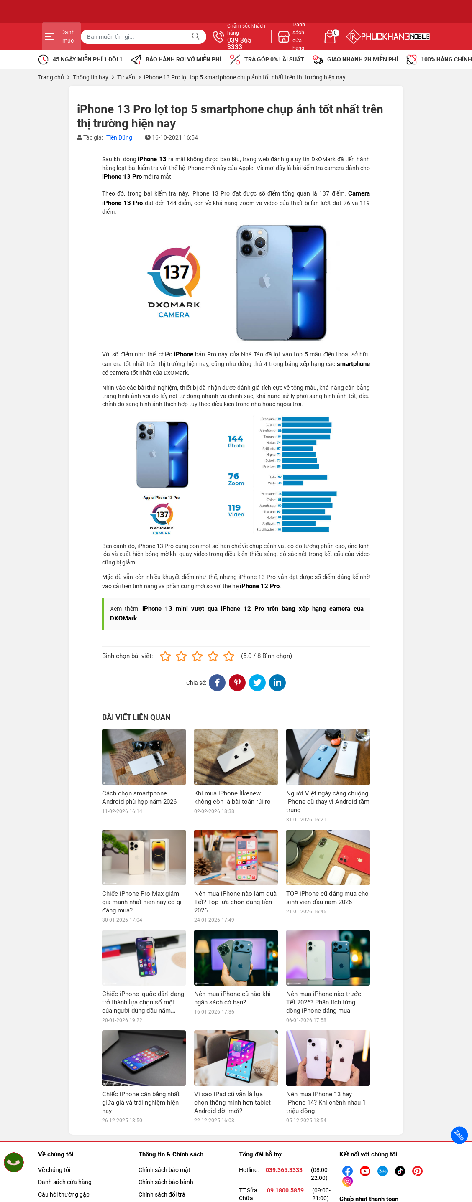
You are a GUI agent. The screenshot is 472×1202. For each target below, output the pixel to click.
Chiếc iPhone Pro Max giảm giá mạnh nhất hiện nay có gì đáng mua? (142, 902)
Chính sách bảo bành (166, 1182)
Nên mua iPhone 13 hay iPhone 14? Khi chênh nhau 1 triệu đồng (326, 1102)
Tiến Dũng (119, 137)
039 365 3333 (327, 44)
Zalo (459, 1135)
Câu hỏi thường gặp (64, 1194)
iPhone (183, 354)
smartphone (353, 364)
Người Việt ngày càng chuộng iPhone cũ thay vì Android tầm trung (327, 802)
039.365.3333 (284, 1169)
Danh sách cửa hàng (65, 1182)
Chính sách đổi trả (162, 1194)
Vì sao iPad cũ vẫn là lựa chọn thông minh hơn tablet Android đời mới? (232, 1102)
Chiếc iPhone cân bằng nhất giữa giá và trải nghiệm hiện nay (141, 1102)
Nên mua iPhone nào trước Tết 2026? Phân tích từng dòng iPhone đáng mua (323, 1002)
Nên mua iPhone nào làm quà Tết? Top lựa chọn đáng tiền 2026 (235, 902)
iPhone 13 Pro (122, 176)
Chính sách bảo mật (164, 1169)
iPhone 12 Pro (260, 586)
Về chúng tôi (54, 1169)
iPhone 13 (152, 159)
